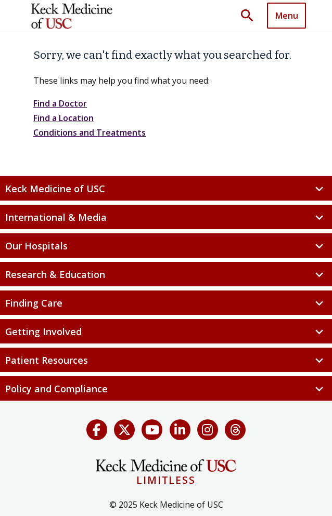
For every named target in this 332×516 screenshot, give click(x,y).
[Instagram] (207, 429)
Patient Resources (166, 360)
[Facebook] (96, 429)
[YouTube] (151, 429)
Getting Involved (166, 331)
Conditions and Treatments (89, 132)
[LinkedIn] (180, 429)
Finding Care (166, 303)
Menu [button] (286, 15)
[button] (251, 16)
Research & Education (166, 274)
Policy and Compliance (166, 388)
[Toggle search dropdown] (250, 16)
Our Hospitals (166, 246)
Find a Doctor (60, 103)
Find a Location (63, 118)
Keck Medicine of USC (166, 188)
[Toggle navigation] (286, 15)
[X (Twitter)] (124, 429)
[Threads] (235, 429)
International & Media (166, 217)
